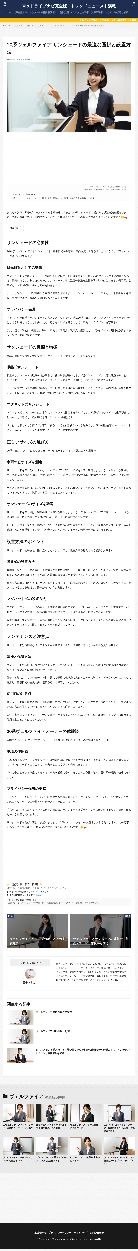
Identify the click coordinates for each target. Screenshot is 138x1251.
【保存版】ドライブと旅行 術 (74, 12)
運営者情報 (37, 1235)
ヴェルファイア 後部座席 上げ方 (57, 1031)
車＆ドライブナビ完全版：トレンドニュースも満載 (69, 6)
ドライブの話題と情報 (116, 12)
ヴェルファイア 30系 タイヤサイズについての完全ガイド (52, 1161)
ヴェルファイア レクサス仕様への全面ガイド (86, 1127)
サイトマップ (81, 1235)
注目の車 (30, 25)
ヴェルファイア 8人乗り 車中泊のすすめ (85, 1161)
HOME (8, 25)
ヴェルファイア (44, 25)
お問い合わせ (99, 1235)
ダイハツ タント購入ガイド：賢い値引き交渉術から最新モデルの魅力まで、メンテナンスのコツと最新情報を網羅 (82, 1052)
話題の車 (18, 25)
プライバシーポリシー (59, 1235)
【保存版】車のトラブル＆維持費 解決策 (34, 12)
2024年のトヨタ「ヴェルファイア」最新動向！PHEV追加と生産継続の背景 (119, 1129)
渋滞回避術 (97, 12)
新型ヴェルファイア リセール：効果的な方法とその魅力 (52, 1127)
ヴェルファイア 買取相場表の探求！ (60, 1012)
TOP (8, 12)
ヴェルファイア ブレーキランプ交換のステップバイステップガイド (119, 1163)
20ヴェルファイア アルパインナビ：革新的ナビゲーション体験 (18, 1129)
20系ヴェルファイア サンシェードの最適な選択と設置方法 (79, 25)
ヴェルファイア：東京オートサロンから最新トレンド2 (18, 1161)
